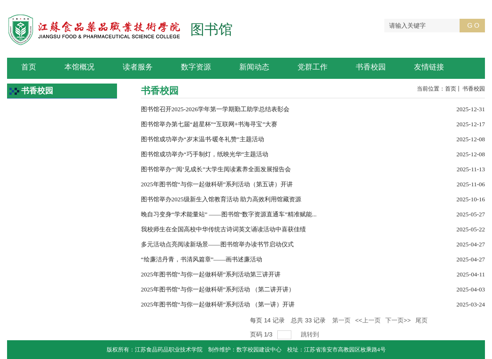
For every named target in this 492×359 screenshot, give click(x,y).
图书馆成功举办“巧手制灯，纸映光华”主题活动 (205, 154)
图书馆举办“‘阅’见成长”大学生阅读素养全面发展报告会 (216, 169)
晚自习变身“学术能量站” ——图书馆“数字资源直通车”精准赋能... (229, 214)
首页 (450, 88)
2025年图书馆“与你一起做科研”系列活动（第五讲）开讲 (217, 184)
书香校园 (473, 88)
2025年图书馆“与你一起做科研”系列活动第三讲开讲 (211, 274)
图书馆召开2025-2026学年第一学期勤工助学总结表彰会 (215, 109)
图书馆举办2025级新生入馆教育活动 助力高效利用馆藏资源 (221, 199)
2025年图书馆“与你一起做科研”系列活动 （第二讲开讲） (218, 289)
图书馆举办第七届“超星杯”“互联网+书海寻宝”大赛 (209, 124)
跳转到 (311, 334)
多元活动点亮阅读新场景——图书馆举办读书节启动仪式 (217, 244)
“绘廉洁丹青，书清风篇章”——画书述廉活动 (202, 259)
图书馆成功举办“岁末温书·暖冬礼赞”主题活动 (202, 139)
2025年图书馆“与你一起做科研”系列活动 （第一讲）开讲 (218, 304)
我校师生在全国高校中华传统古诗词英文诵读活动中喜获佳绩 (223, 229)
